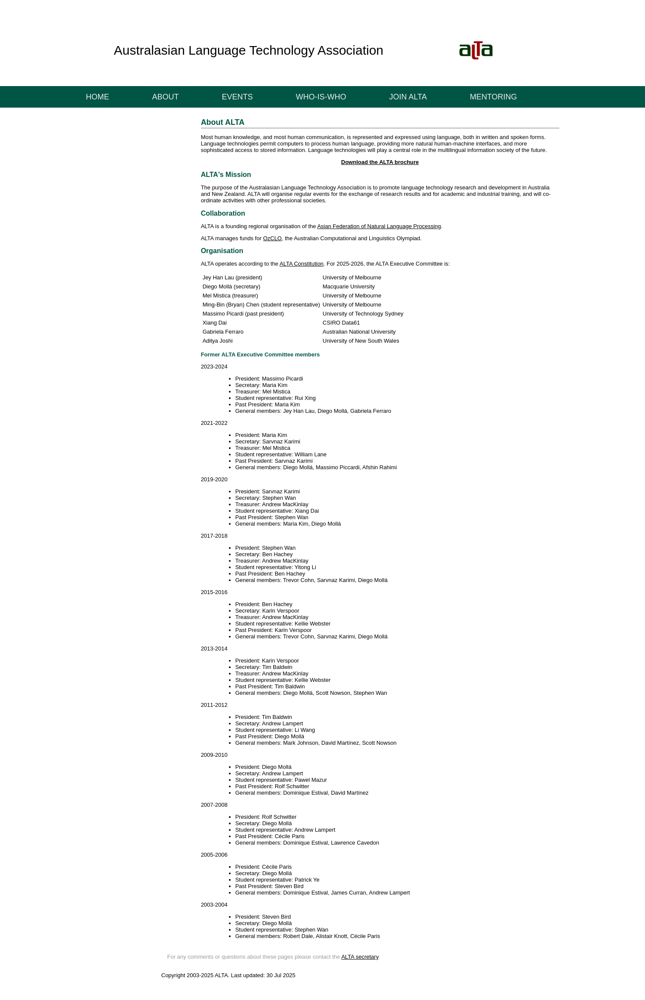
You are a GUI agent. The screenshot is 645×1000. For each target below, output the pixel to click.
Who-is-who (321, 97)
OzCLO (272, 238)
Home (97, 97)
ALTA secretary (359, 957)
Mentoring (493, 97)
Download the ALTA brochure (380, 162)
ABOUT (165, 97)
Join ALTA (408, 97)
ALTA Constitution (302, 263)
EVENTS (237, 97)
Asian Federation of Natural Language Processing (379, 226)
